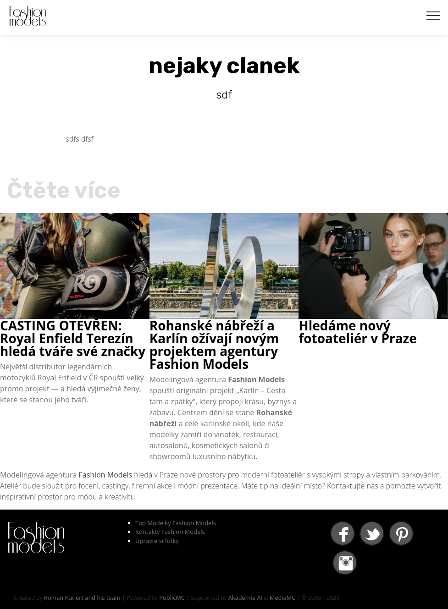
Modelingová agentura (39, 475)
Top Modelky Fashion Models (175, 523)
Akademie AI (245, 597)
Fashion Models (106, 475)
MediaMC (282, 597)
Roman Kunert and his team (82, 597)
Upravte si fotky (157, 541)
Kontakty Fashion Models (170, 531)
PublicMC (172, 597)
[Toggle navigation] (433, 15)
